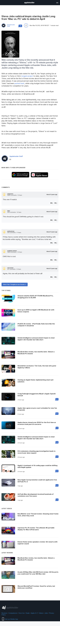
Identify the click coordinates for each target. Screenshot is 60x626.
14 (20, 26)
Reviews (4, 613)
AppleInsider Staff (11, 25)
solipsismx (10, 194)
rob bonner (10, 268)
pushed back (19, 83)
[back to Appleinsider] (29, 3)
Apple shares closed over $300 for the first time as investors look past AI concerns (37, 423)
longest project (27, 76)
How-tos (21, 613)
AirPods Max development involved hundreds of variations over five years (36, 495)
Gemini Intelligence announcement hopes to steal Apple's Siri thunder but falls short (36, 438)
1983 (8, 211)
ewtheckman (10, 231)
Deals (28, 613)
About (51, 194)
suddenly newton (12, 250)
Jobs (46, 613)
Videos (41, 613)
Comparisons (12, 613)
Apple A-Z (34, 613)
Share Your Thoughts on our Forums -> (14, 284)
